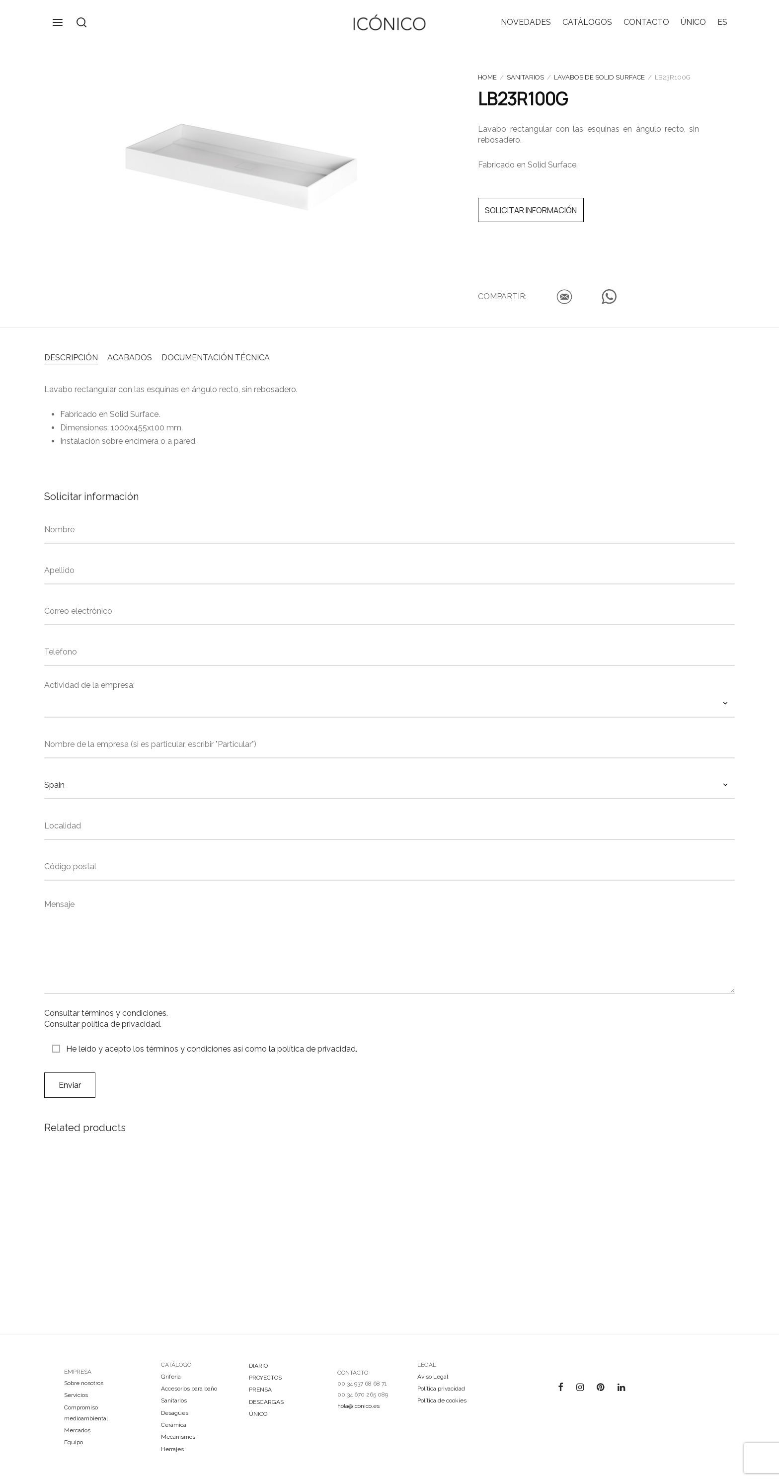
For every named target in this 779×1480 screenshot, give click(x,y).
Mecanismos (178, 1436)
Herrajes (172, 1449)
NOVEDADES (526, 22)
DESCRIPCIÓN (71, 357)
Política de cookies (442, 1400)
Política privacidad (441, 1388)
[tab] (71, 357)
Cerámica (173, 1424)
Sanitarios (525, 77)
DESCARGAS (266, 1401)
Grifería (171, 1376)
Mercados (77, 1430)
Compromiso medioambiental (86, 1413)
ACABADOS (129, 357)
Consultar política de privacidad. (102, 1024)
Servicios (76, 1395)
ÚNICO (693, 22)
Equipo (73, 1442)
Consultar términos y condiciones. (106, 1013)
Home (487, 77)
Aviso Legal (432, 1376)
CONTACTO (646, 22)
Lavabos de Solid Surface (599, 77)
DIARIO (258, 1365)
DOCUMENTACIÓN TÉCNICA (215, 357)
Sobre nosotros (83, 1383)
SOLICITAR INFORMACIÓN (531, 210)
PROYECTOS (265, 1377)
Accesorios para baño (189, 1388)
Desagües (174, 1412)
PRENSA (260, 1389)
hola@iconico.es (358, 1405)
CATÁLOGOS (587, 22)
